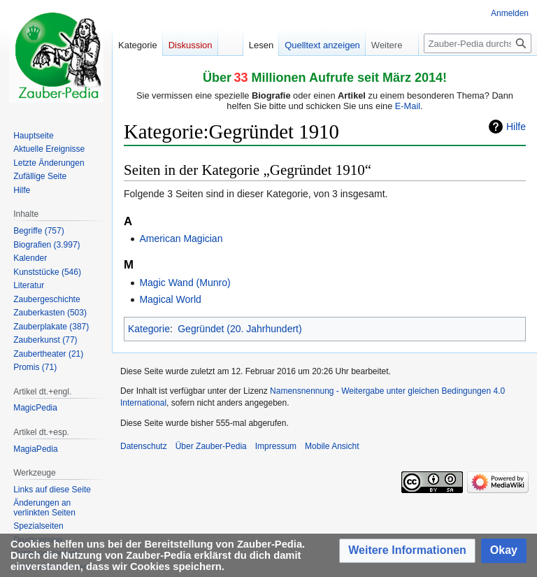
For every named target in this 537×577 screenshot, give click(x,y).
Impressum (275, 446)
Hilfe (516, 126)
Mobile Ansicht (332, 446)
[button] (407, 551)
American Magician (180, 238)
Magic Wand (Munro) (184, 282)
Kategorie (149, 328)
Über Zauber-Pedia (211, 446)
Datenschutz (143, 446)
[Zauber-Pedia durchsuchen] (477, 43)
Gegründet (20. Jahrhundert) (239, 328)
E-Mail (407, 106)
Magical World (170, 299)
